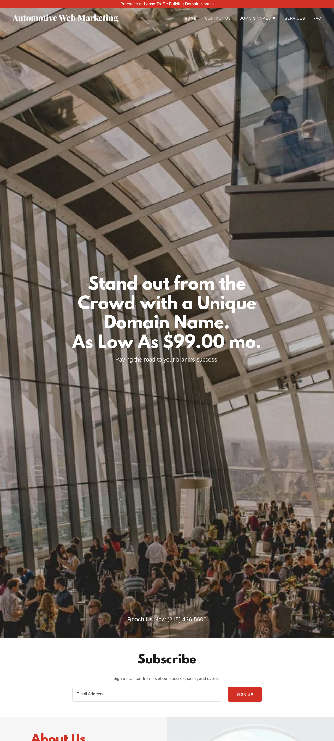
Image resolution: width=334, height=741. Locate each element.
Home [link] (190, 18)
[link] (67, 19)
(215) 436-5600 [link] (186, 619)
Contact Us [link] (218, 18)
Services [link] (294, 18)
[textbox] (147, 694)
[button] (257, 18)
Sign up (244, 694)
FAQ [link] (317, 18)
